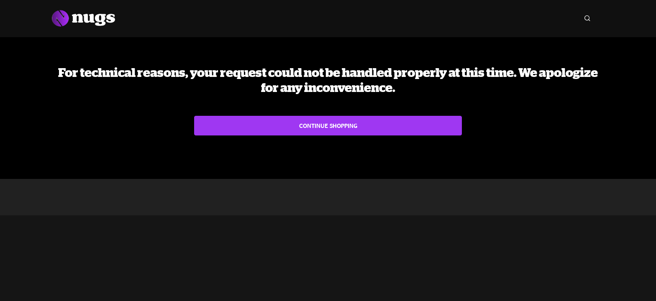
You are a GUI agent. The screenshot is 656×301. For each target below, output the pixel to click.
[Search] (587, 18)
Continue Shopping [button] (328, 125)
